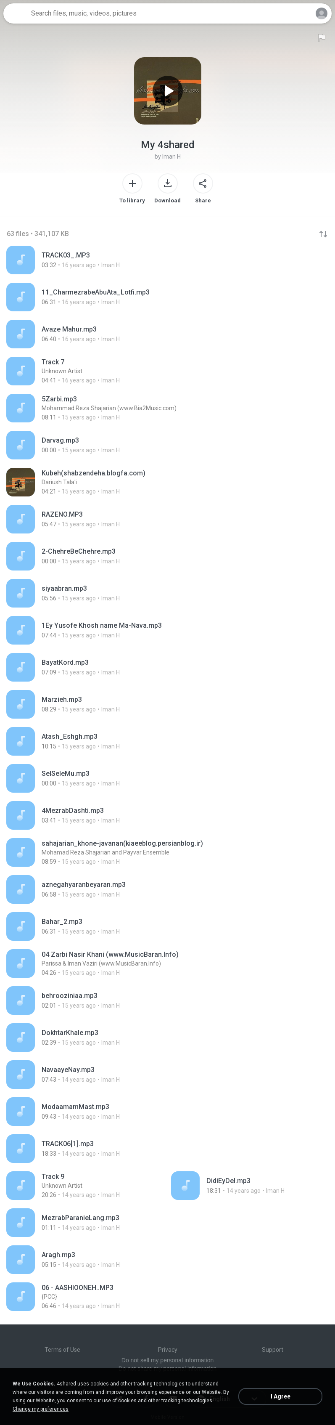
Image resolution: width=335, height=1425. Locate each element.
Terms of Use (62, 1349)
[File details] (87, 260)
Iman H (171, 156)
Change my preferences (41, 1409)
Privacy (167, 1349)
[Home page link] (16, 13)
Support (272, 1349)
